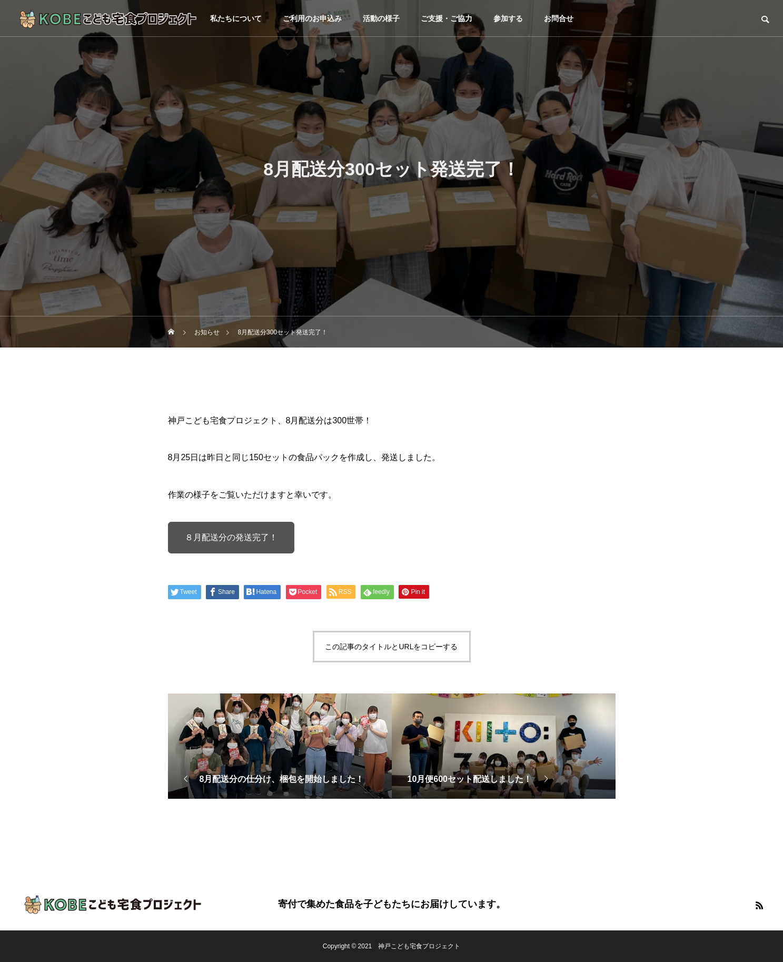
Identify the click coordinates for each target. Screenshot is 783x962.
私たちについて (236, 18)
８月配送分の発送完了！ (231, 537)
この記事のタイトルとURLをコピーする (391, 646)
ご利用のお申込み (312, 18)
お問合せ (558, 18)
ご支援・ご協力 (446, 18)
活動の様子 (381, 18)
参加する (508, 18)
